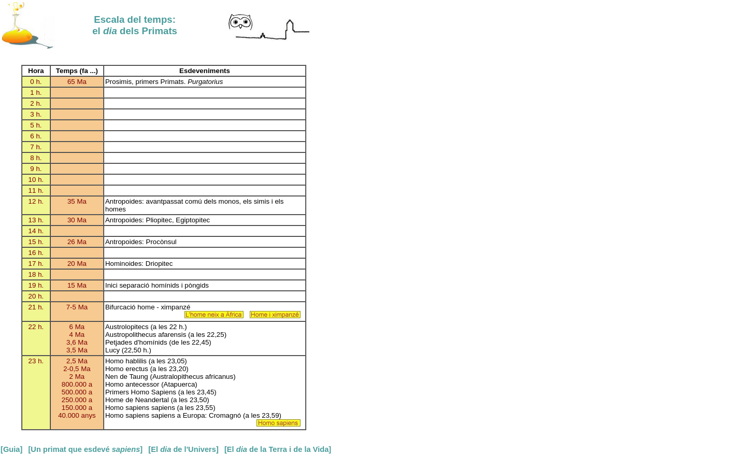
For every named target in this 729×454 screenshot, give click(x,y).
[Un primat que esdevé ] (85, 449)
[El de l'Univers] (183, 449)
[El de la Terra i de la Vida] (277, 449)
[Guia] (11, 449)
